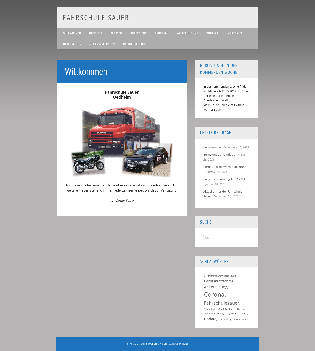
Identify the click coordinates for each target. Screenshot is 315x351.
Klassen (116, 33)
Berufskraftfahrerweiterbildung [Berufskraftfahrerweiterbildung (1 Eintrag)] (220, 275)
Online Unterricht (136, 44)
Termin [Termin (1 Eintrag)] (243, 313)
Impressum (234, 33)
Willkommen (72, 33)
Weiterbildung (187, 33)
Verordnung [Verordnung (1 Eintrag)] (225, 319)
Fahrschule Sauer (96, 17)
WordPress (165, 343)
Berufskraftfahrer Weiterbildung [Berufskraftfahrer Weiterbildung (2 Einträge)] (218, 284)
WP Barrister (181, 343)
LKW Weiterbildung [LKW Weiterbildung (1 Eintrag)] (213, 313)
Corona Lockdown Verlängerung (224, 167)
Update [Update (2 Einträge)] (210, 318)
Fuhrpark (162, 33)
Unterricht (138, 33)
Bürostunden (212, 147)
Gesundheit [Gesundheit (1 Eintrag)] (210, 309)
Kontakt (212, 33)
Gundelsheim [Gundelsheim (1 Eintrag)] (225, 309)
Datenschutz (72, 44)
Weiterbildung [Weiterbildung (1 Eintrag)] (241, 319)
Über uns (95, 33)
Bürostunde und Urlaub (219, 154)
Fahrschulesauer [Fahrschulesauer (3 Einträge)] (221, 303)
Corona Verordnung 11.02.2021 (224, 179)
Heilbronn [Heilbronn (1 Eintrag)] (239, 309)
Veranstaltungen (102, 44)
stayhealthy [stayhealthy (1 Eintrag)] (232, 313)
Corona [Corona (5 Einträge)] (214, 294)
